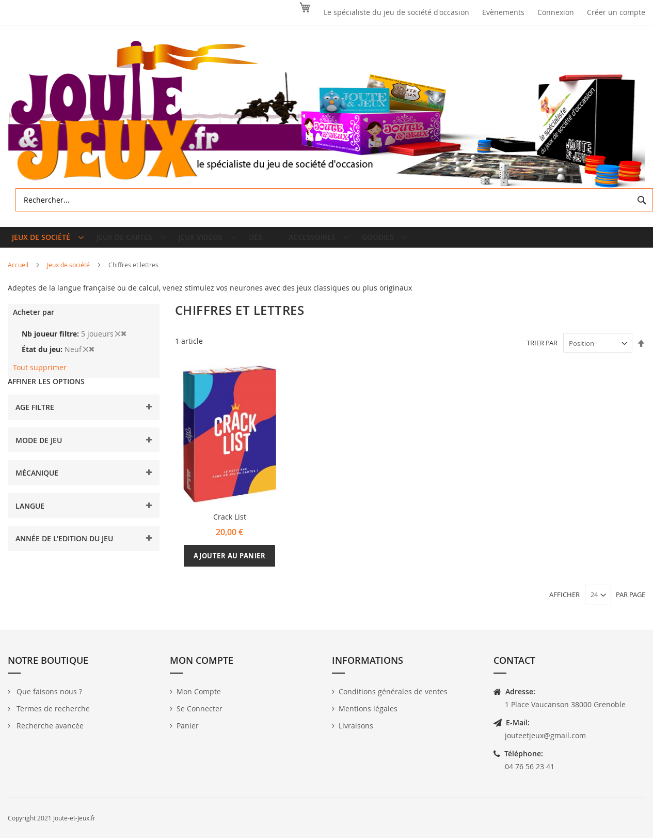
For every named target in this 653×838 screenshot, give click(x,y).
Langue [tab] (29, 514)
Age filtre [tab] (34, 415)
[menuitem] (47, 241)
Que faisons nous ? (48, 695)
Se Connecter (199, 712)
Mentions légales (368, 712)
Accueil (19, 273)
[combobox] (334, 199)
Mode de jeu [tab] (38, 448)
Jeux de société (69, 273)
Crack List (229, 525)
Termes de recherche (52, 712)
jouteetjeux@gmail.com (545, 739)
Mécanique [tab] (36, 481)
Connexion (555, 12)
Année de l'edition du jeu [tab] (64, 547)
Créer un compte (616, 12)
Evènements (503, 12)
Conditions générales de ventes (393, 695)
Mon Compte (199, 695)
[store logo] (326, 114)
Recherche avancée (49, 729)
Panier (188, 729)
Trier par (542, 351)
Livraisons (356, 729)
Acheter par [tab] (33, 320)
